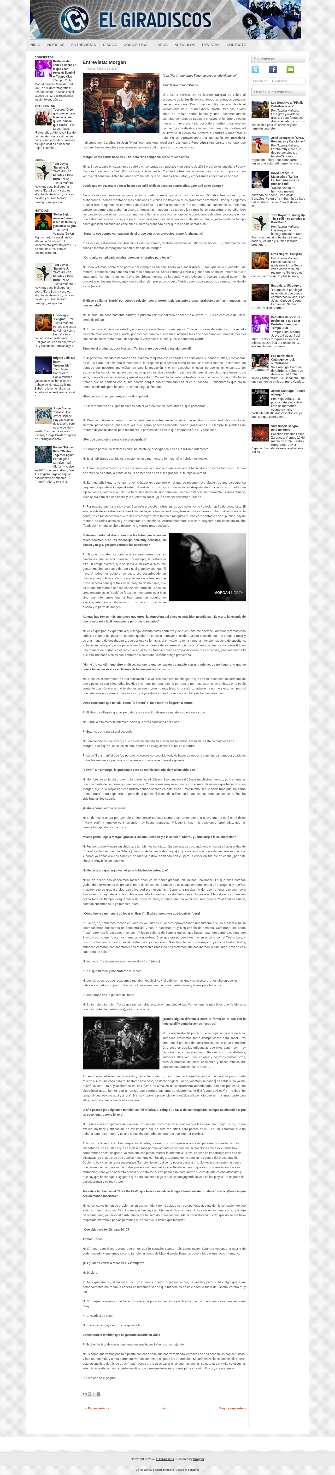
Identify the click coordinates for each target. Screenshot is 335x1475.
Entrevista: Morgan (104, 62)
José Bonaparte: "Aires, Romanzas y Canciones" (288, 139)
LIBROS (40, 160)
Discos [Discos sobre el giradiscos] (110, 45)
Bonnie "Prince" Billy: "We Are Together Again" (64, 451)
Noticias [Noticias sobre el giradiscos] (55, 45)
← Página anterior (97, 1408)
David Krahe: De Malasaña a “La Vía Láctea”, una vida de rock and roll (285, 178)
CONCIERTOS (44, 57)
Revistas (211, 45)
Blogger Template (163, 1469)
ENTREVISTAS (45, 105)
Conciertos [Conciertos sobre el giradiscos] (135, 45)
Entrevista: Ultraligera (286, 285)
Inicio (35, 45)
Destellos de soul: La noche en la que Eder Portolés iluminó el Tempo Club (64, 69)
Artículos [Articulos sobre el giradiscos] (185, 45)
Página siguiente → (233, 1408)
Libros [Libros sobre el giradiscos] (161, 45)
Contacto (237, 45)
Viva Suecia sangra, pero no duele (285, 427)
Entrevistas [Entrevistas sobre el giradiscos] (83, 45)
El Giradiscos (165, 1459)
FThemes (193, 1469)
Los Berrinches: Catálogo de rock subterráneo (283, 359)
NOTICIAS (42, 210)
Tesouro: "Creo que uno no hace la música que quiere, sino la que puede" (64, 117)
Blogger (198, 1459)
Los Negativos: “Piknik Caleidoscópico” (287, 104)
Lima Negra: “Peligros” (287, 254)
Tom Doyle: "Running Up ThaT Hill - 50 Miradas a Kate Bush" (63, 171)
